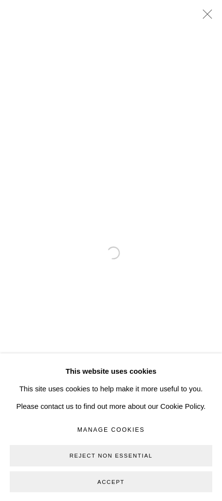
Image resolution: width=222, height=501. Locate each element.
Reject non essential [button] (111, 489)
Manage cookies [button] (111, 463)
